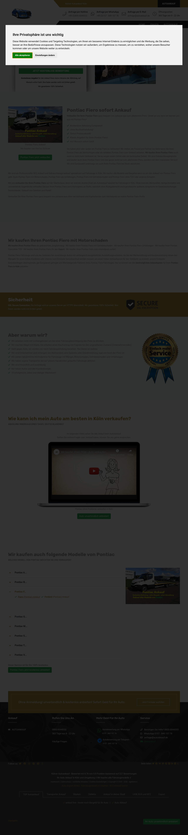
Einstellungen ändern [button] (45, 55)
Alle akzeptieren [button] (22, 55)
